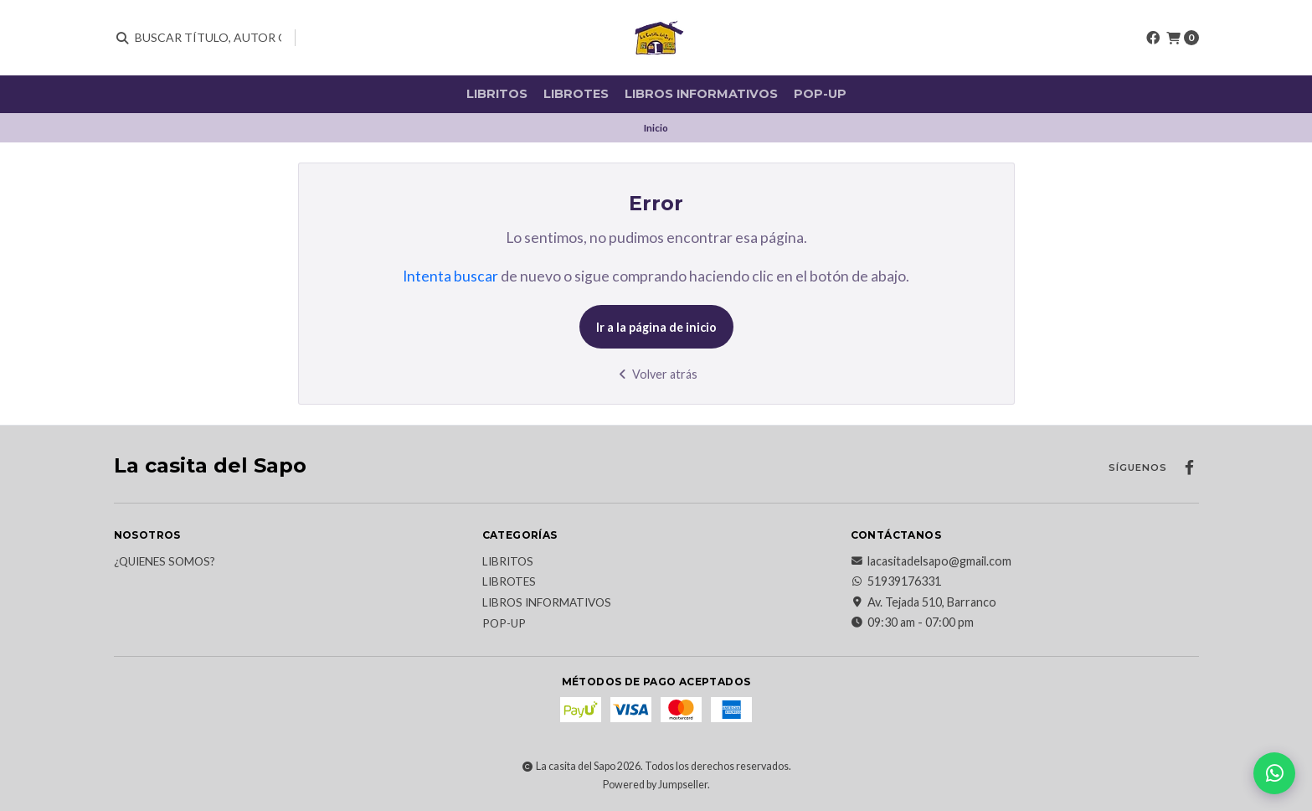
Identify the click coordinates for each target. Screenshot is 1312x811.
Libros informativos (701, 93)
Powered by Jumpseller (655, 784)
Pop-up (820, 93)
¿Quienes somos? (164, 562)
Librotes (576, 93)
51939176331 (896, 581)
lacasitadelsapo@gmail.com (931, 561)
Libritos (496, 93)
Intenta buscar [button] (450, 276)
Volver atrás (656, 374)
